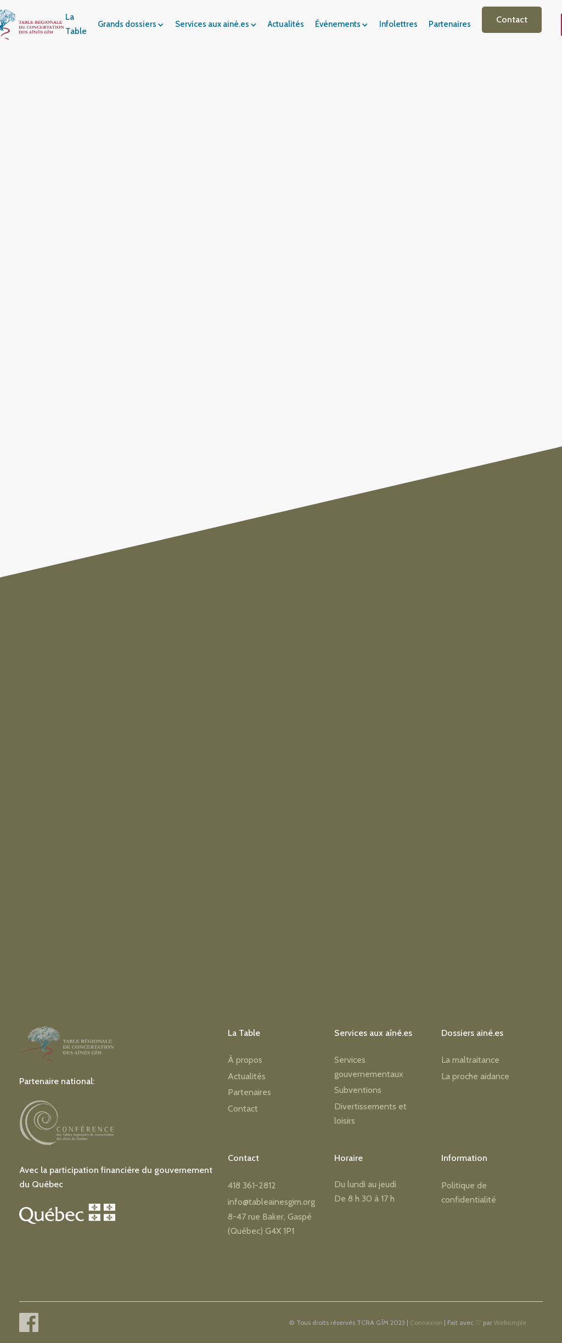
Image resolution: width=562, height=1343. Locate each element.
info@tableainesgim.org (271, 1202)
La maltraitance (470, 1060)
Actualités (286, 24)
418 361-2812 (252, 1185)
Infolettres (398, 24)
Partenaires (450, 24)
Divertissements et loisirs (370, 1113)
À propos (245, 1060)
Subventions (357, 1090)
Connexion (426, 1322)
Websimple (510, 1322)
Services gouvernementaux (368, 1067)
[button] (134, 24)
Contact (511, 19)
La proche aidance (475, 1076)
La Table (76, 24)
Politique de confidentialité (468, 1192)
